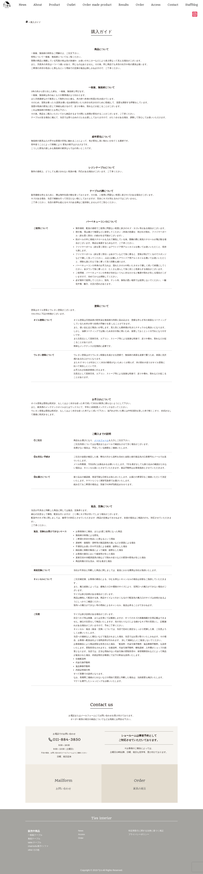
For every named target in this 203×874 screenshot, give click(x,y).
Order (80, 837)
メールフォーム (101, 440)
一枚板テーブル (35, 834)
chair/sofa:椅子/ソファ (38, 845)
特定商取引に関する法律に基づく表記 (146, 830)
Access (81, 833)
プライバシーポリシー (138, 833)
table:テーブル (34, 841)
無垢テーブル (34, 838)
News (80, 830)
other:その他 (33, 849)
